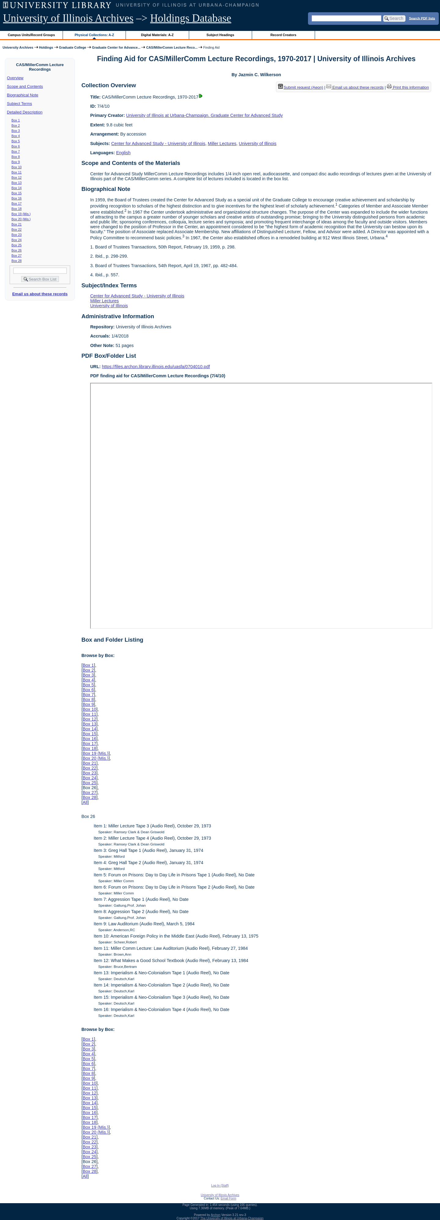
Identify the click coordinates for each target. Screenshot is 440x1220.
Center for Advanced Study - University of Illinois (158, 143)
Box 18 (17, 209)
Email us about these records (40, 294)
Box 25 (17, 245)
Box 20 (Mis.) (21, 219)
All (84, 802)
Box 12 (17, 177)
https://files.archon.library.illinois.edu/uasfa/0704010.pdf (156, 366)
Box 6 (16, 146)
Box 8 (16, 157)
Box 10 (17, 167)
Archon (216, 1215)
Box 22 (17, 229)
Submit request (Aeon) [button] (300, 87)
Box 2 (16, 125)
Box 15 (17, 193)
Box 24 (17, 240)
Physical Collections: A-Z (94, 35)
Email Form (228, 1198)
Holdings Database (190, 18)
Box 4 (16, 136)
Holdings (46, 47)
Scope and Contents (25, 86)
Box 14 (17, 188)
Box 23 (17, 235)
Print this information (408, 87)
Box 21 (17, 224)
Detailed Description (24, 112)
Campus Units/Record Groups (31, 35)
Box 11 (17, 172)
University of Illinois (257, 143)
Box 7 (16, 151)
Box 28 (17, 261)
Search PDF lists (422, 18)
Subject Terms (19, 103)
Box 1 (16, 120)
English (123, 152)
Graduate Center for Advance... (116, 47)
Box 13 (17, 183)
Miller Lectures (222, 143)
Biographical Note (22, 95)
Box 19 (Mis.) (21, 214)
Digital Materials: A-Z (157, 35)
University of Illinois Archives (68, 18)
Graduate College (72, 47)
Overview (15, 78)
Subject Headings (220, 35)
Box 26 (17, 250)
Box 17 (17, 203)
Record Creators (283, 35)
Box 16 (17, 198)
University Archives (17, 47)
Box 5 (16, 141)
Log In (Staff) (220, 1185)
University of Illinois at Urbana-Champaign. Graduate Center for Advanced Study (204, 115)
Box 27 (17, 255)
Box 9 (16, 162)
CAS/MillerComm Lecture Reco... (171, 47)
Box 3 (16, 130)
